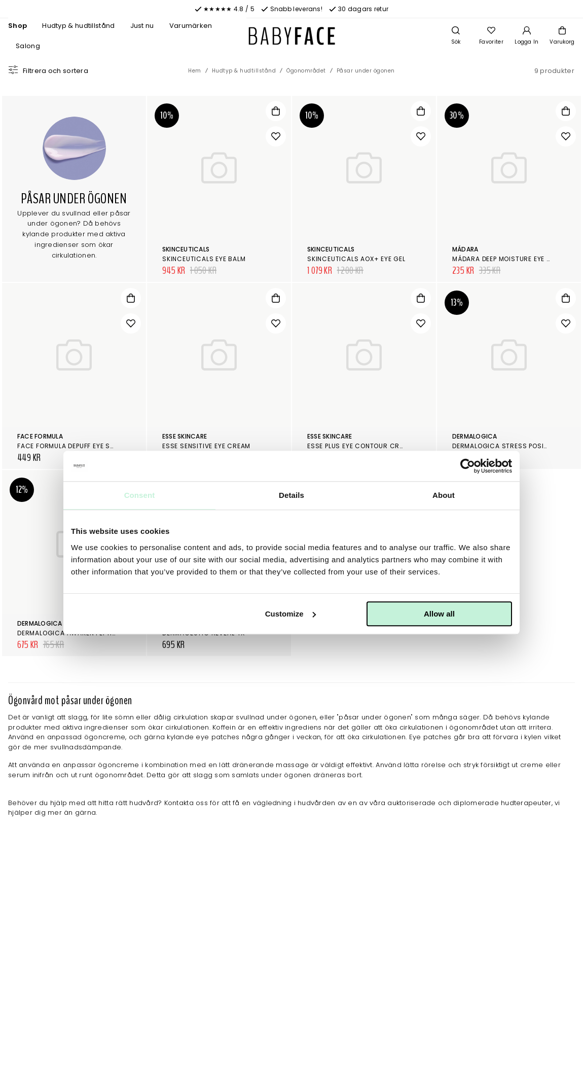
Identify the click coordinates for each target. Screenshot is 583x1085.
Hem (194, 71)
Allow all (439, 613)
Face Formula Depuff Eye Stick (71, 446)
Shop (17, 25)
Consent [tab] (139, 495)
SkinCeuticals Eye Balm (204, 259)
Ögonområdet (306, 71)
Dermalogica (474, 436)
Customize (290, 613)
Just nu (142, 25)
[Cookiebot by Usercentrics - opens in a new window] (467, 466)
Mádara (465, 249)
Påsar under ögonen (366, 71)
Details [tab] (291, 495)
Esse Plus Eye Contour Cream (360, 446)
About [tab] (443, 495)
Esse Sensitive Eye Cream (206, 446)
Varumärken (190, 25)
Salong (28, 46)
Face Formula (40, 436)
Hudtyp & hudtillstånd (78, 25)
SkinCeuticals (185, 249)
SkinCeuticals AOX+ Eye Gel (356, 259)
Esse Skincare (184, 436)
